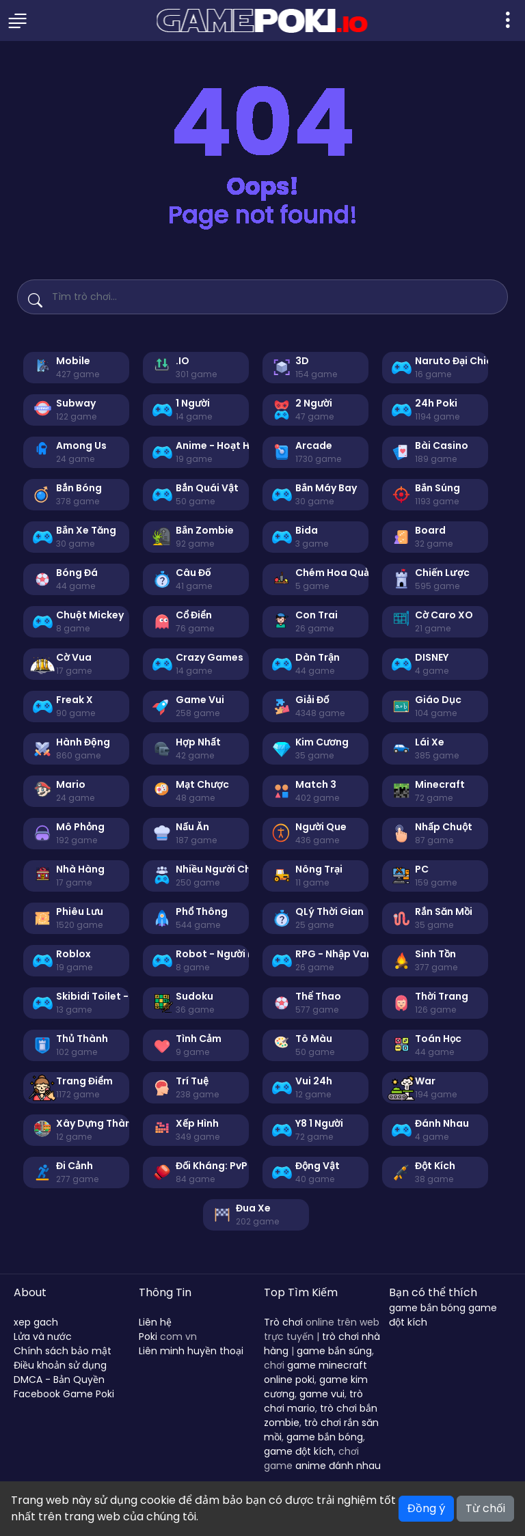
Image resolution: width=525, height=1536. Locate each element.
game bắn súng (334, 1351)
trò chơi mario (313, 1401)
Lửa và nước (43, 1336)
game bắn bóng (324, 1437)
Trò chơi (283, 1322)
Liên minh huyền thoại (191, 1351)
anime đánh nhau (338, 1465)
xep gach (36, 1322)
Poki (148, 1336)
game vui (322, 1394)
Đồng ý (426, 1508)
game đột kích (299, 1451)
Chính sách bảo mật (62, 1351)
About (30, 1292)
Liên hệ (155, 1322)
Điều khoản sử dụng (60, 1365)
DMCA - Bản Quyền (59, 1379)
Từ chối (485, 1508)
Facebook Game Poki (64, 1394)
